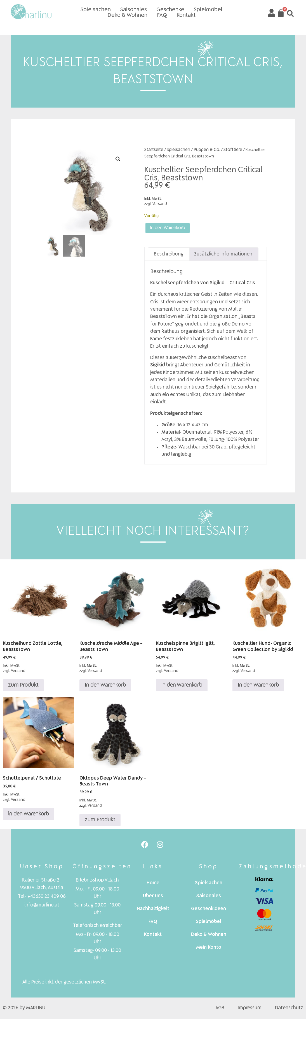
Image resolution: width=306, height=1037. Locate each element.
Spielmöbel (208, 10)
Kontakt (186, 15)
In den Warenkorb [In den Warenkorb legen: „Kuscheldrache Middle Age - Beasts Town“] (105, 687)
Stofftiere (232, 150)
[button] (290, 13)
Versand (159, 204)
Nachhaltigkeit (153, 910)
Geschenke (170, 10)
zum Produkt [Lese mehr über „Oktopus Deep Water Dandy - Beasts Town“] (100, 821)
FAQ (162, 15)
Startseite (153, 150)
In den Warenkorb (171, 229)
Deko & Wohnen (127, 15)
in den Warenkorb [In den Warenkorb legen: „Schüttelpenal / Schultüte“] (28, 816)
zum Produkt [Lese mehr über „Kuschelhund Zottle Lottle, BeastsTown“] (23, 687)
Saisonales (133, 10)
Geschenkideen (208, 910)
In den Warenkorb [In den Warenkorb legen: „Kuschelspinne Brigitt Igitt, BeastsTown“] (181, 687)
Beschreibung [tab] (168, 256)
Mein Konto (208, 949)
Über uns (153, 898)
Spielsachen (96, 10)
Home (153, 885)
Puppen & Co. (207, 150)
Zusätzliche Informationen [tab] (223, 256)
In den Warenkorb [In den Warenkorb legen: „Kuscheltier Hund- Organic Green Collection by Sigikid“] (258, 687)
